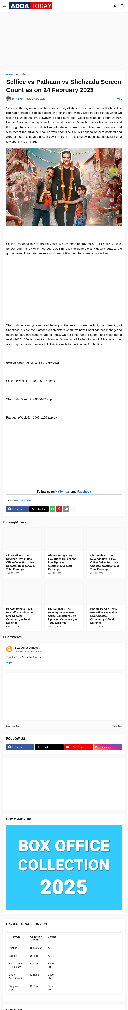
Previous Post (13, 726)
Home (9, 74)
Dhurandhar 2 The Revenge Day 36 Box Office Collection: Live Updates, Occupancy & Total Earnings (20, 562)
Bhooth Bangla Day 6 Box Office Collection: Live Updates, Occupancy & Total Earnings (20, 615)
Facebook (84, 491)
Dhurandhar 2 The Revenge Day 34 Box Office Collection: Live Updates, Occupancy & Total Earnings (62, 615)
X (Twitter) (63, 491)
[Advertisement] (64, 40)
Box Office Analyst (27, 647)
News (30, 500)
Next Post (117, 726)
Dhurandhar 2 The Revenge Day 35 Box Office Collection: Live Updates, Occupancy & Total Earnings (104, 562)
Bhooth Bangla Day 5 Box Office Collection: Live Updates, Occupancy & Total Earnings (104, 615)
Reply (9, 662)
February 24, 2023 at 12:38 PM (29, 651)
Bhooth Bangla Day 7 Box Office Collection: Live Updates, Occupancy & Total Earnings (62, 562)
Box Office (21, 74)
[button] (4, 6)
